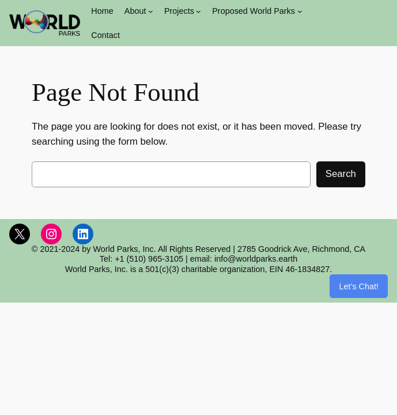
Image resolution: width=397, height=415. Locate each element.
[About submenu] (150, 11)
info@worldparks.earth (255, 258)
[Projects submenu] (198, 11)
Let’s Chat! (359, 286)
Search (341, 173)
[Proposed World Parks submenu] (300, 11)
